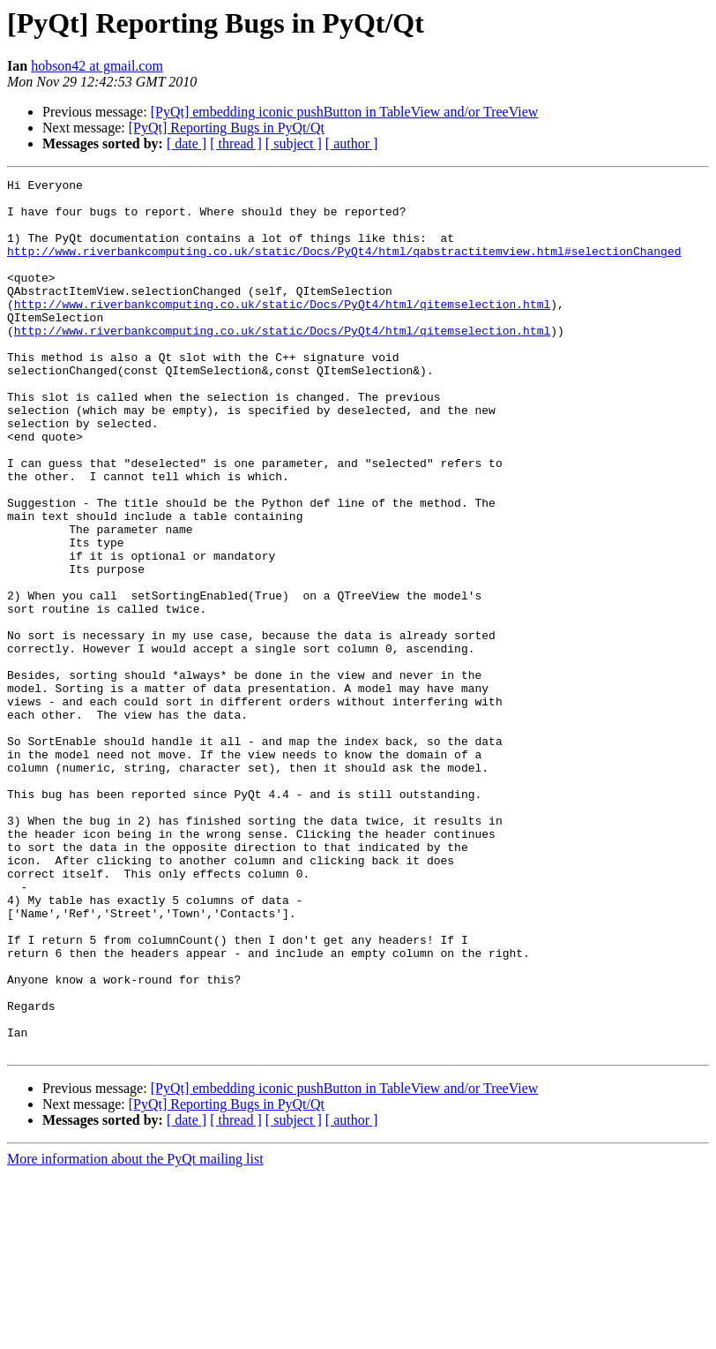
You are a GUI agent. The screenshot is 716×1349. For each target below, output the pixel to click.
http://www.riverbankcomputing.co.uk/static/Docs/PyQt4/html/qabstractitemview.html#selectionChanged (344, 267)
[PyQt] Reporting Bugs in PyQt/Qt (226, 127)
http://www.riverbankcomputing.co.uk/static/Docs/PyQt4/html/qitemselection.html (282, 330)
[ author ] (351, 143)
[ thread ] (236, 143)
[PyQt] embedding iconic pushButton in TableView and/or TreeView (345, 111)
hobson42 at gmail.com (97, 65)
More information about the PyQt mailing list (135, 1333)
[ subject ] (293, 143)
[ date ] (186, 143)
